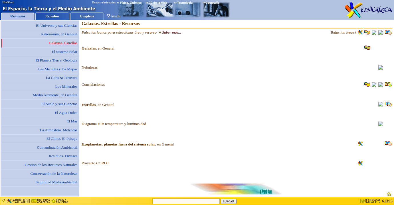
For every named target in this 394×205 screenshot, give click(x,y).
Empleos (87, 16)
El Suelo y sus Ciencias (59, 104)
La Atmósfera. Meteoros (58, 130)
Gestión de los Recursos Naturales (51, 165)
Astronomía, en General (59, 34)
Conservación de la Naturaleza (53, 173)
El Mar (71, 121)
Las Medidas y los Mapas (57, 69)
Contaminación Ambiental (57, 147)
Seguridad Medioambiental (56, 182)
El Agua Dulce (66, 112)
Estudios (52, 16)
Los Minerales (66, 86)
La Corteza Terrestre (61, 77)
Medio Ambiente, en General (55, 95)
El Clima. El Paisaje (62, 138)
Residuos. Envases (63, 156)
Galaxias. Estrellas (63, 43)
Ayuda (115, 16)
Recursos (17, 16)
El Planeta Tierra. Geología (56, 60)
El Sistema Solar (64, 52)
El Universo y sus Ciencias (56, 25)
